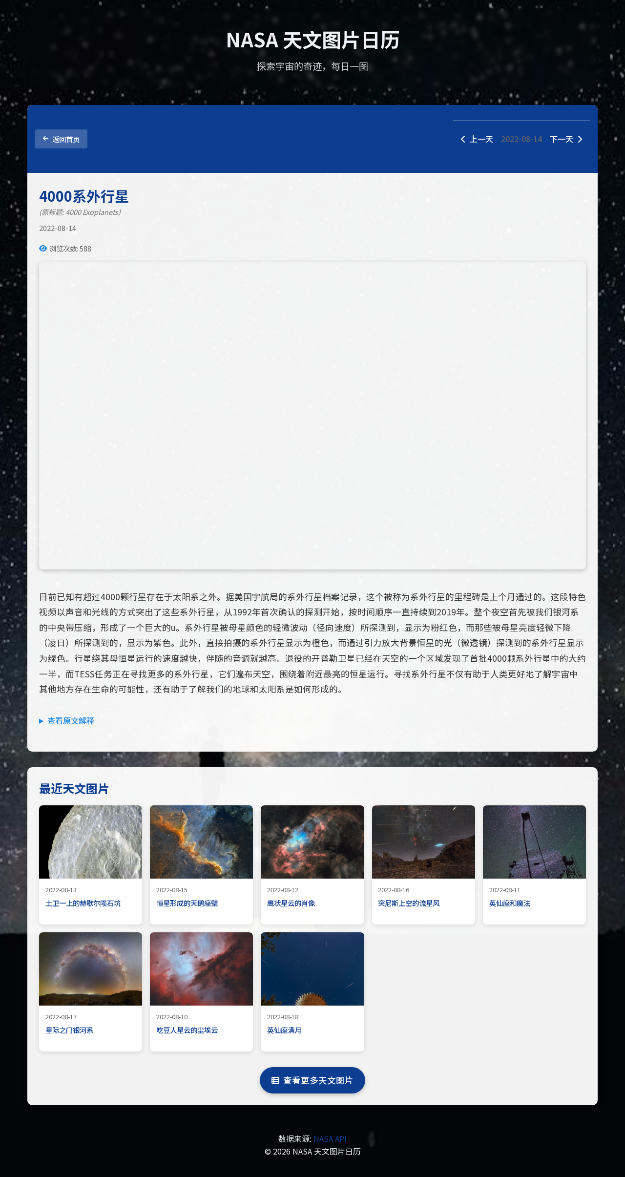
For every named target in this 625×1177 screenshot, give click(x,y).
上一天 (477, 139)
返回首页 (61, 139)
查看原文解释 (70, 720)
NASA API (330, 1138)
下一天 (566, 139)
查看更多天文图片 (312, 1080)
